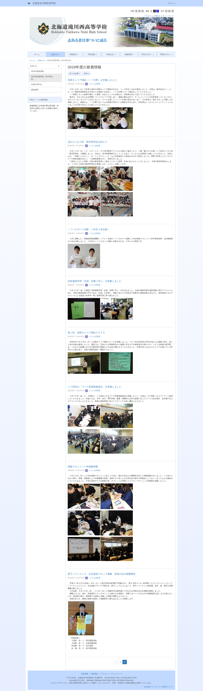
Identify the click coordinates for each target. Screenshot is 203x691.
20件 (86, 74)
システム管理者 (92, 84)
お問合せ (157, 16)
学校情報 (84, 674)
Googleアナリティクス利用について (158, 687)
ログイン (171, 3)
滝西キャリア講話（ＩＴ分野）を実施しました (92, 80)
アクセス (148, 16)
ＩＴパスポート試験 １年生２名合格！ (89, 229)
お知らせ (41, 60)
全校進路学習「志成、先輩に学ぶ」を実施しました (94, 281)
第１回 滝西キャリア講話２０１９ (86, 332)
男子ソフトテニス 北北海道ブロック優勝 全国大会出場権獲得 (101, 574)
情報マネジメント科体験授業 (83, 466)
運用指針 (94, 674)
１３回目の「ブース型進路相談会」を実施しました (94, 386)
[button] (55, 54)
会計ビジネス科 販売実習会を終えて (87, 142)
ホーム (32, 60)
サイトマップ (167, 16)
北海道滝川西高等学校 (44, 3)
